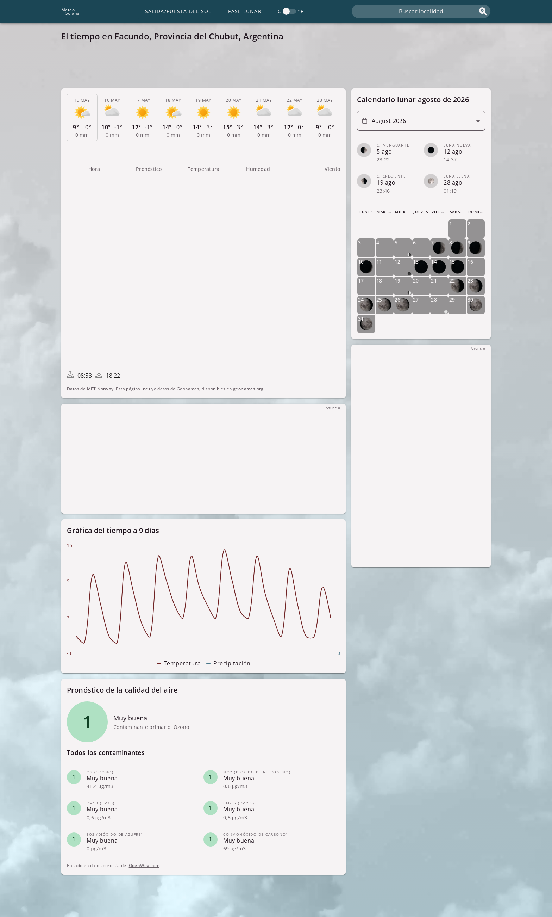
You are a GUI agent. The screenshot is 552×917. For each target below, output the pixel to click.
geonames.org (248, 389)
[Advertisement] (272, 67)
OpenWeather (144, 865)
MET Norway (100, 389)
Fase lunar (245, 11)
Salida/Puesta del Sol (178, 11)
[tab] (82, 117)
